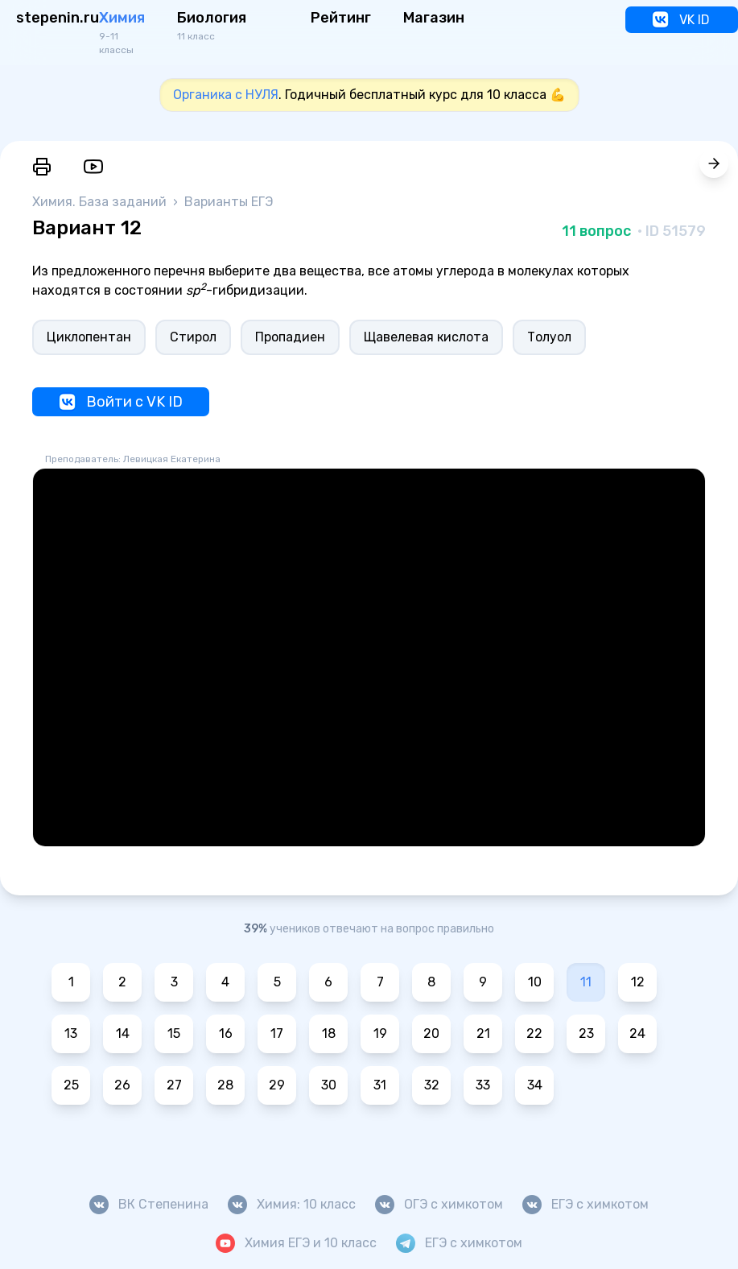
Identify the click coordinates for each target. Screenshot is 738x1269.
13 (70, 1033)
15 (173, 1033)
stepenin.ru (57, 18)
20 (431, 1033)
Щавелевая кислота (426, 337)
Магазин (433, 18)
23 (586, 1033)
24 (637, 1033)
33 (483, 1085)
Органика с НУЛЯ (225, 94)
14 (123, 1033)
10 (535, 982)
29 (277, 1085)
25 (71, 1085)
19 (380, 1033)
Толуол (549, 337)
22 (534, 1033)
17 (276, 1033)
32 (431, 1085)
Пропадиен (290, 337)
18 (329, 1033)
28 (225, 1085)
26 (122, 1085)
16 (226, 1033)
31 (379, 1085)
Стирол (193, 337)
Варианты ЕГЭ (228, 201)
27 (174, 1085)
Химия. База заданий (101, 201)
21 (483, 1033)
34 (534, 1085)
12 (638, 982)
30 (328, 1085)
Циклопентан (89, 337)
